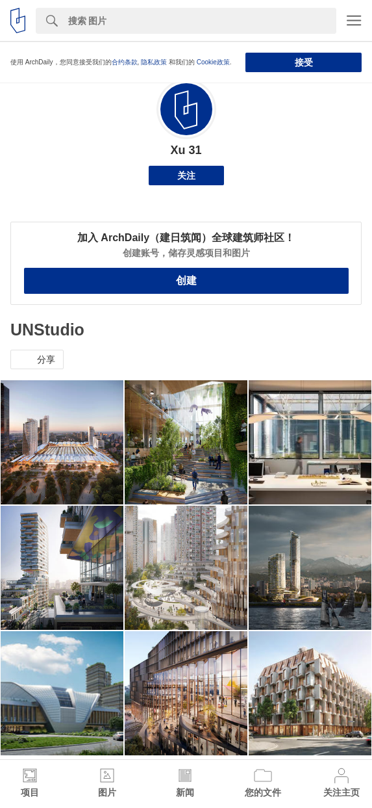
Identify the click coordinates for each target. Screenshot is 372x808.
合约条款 (125, 62)
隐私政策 (154, 62)
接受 (304, 62)
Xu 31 (185, 150)
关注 (186, 175)
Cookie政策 (213, 62)
